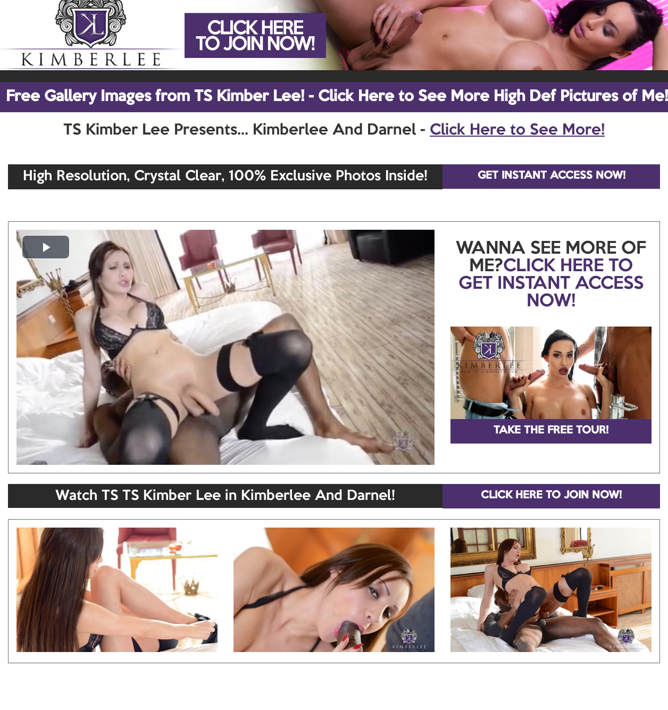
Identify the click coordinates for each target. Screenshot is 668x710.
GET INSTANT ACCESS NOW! (551, 176)
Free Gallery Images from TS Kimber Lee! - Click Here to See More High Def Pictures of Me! (337, 97)
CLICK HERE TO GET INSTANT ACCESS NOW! (551, 284)
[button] (46, 247)
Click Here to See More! (517, 130)
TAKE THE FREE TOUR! (551, 431)
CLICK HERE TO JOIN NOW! (551, 495)
